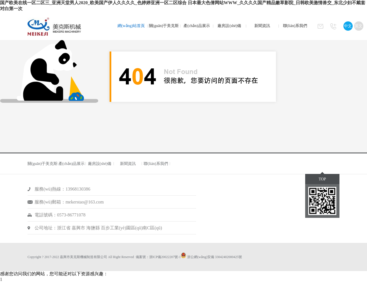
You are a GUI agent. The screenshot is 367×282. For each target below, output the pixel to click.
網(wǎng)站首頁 (131, 26)
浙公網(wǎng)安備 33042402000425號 (214, 257)
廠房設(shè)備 (229, 26)
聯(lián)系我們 (295, 26)
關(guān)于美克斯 (164, 26)
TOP (322, 179)
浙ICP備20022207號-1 (165, 257)
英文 (359, 26)
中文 (348, 26)
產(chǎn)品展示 (197, 26)
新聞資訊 (262, 26)
